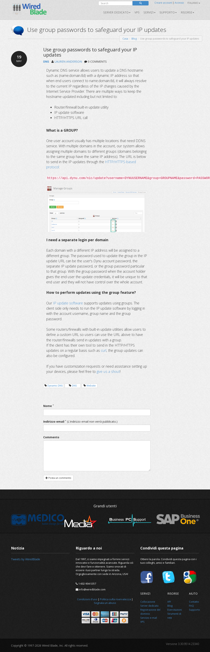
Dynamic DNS (55, 385)
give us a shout (108, 371)
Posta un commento (58, 478)
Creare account (163, 2)
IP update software (68, 303)
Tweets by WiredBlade (25, 559)
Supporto (168, 12)
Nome (47, 406)
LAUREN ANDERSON (68, 61)
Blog (134, 38)
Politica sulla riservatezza (115, 599)
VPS (137, 12)
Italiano (193, 3)
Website (91, 385)
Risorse (187, 12)
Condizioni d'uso (87, 599)
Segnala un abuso (105, 603)
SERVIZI (150, 12)
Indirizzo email (53, 421)
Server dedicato (117, 12)
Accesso (179, 2)
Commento (51, 437)
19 (19, 58)
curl (103, 350)
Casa (125, 38)
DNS (46, 61)
